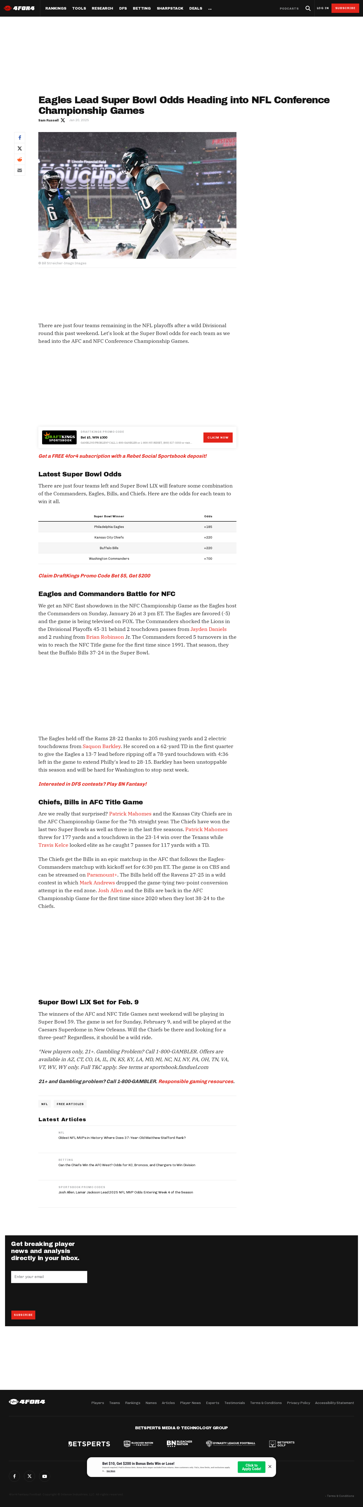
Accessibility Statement (334, 1403)
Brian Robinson (105, 636)
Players (97, 1403)
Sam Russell (48, 120)
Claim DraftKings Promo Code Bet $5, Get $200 (94, 576)
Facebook (19, 137)
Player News (190, 1403)
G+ (44, 1476)
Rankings (55, 8)
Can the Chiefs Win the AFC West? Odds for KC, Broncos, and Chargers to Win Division (126, 1165)
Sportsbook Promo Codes (81, 1187)
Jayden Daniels (209, 629)
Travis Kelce (53, 844)
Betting (142, 8)
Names (151, 1403)
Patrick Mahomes (130, 813)
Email (19, 170)
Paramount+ (102, 874)
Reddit (19, 159)
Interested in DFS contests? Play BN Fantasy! (92, 784)
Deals (195, 8)
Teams (114, 1403)
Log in (323, 8)
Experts (212, 1403)
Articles (168, 1403)
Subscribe (345, 8)
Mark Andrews (97, 882)
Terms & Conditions (266, 1403)
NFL (44, 1104)
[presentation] (49, 1297)
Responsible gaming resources (195, 1081)
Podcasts (289, 8)
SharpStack (170, 8)
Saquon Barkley (102, 746)
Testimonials (234, 1403)
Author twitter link (63, 119)
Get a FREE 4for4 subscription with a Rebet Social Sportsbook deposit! (122, 456)
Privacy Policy (298, 1403)
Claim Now (218, 437)
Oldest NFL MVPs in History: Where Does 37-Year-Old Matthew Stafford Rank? (122, 1138)
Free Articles (70, 1104)
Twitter (19, 148)
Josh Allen (110, 890)
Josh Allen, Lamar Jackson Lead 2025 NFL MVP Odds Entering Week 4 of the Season (125, 1192)
